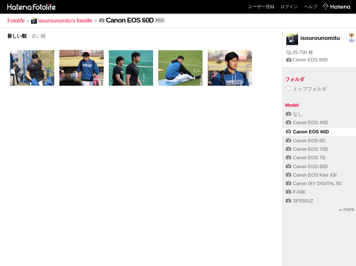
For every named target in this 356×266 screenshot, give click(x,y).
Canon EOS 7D (305, 157)
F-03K (296, 192)
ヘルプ (310, 6)
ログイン (289, 6)
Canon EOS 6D (305, 140)
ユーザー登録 (261, 6)
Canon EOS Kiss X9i (311, 175)
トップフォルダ (306, 89)
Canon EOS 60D (307, 131)
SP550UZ (299, 201)
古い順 (38, 36)
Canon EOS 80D (307, 59)
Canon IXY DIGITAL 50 (313, 183)
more (346, 209)
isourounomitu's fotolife (62, 21)
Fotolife (16, 21)
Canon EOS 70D (307, 149)
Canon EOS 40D (307, 122)
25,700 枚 (299, 52)
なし (294, 114)
